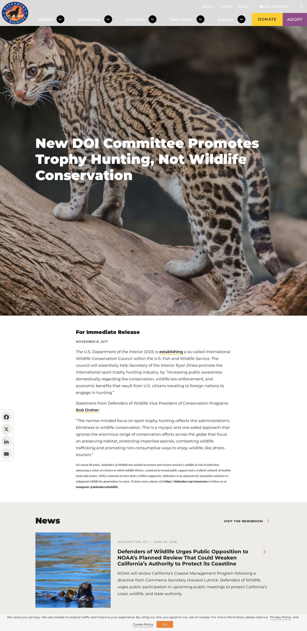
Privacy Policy (280, 617)
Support (226, 19)
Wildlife (45, 19)
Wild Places (89, 19)
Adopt (295, 19)
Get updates (274, 7)
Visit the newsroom (243, 547)
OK (164, 624)
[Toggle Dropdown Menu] (61, 19)
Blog (243, 7)
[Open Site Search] (301, 6)
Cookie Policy (143, 624)
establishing (171, 377)
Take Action (181, 19)
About (208, 7)
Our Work (135, 19)
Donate (267, 19)
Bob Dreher (87, 436)
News (226, 7)
